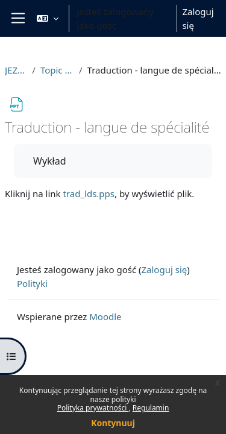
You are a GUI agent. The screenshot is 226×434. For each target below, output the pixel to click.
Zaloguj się (197, 18)
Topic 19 (57, 70)
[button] (47, 18)
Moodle (105, 316)
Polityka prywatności (93, 408)
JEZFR (16, 70)
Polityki (32, 283)
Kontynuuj (113, 423)
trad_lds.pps (89, 193)
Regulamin (151, 408)
